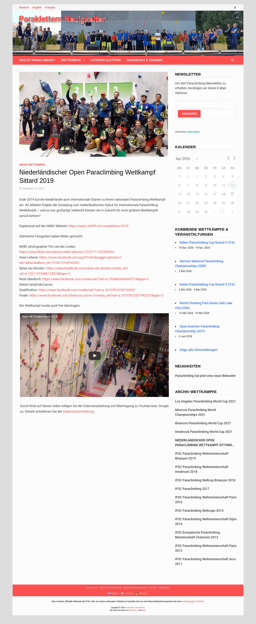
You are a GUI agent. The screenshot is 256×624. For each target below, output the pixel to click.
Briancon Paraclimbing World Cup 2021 (203, 423)
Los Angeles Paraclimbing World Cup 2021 (205, 401)
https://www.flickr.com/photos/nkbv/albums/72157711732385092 (66, 252)
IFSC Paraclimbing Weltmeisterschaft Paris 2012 (205, 548)
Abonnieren (189, 113)
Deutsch (24, 7)
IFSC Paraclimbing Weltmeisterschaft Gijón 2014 (205, 521)
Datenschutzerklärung (78, 411)
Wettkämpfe (71, 60)
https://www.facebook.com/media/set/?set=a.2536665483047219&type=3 (95, 279)
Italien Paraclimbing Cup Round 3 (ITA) (207, 284)
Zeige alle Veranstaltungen (198, 350)
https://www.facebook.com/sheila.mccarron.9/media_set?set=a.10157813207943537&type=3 (96, 295)
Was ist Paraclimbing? (37, 60)
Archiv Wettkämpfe (32, 164)
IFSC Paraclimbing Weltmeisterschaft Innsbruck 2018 (201, 469)
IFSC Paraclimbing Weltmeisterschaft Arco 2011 (205, 561)
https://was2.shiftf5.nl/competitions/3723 (98, 226)
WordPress (134, 610)
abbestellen (193, 131)
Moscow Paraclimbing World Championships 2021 (195, 412)
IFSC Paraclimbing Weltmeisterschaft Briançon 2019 (201, 456)
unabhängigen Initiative (193, 601)
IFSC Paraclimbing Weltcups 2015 (199, 510)
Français (50, 7)
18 (223, 194)
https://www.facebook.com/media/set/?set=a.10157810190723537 (87, 290)
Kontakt (153, 587)
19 (232, 193)
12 (232, 185)
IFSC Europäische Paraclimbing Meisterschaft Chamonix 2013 (197, 535)
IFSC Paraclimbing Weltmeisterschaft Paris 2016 (205, 499)
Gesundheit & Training (145, 60)
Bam (144, 610)
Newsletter (164, 587)
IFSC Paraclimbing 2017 (192, 489)
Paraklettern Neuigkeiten (63, 18)
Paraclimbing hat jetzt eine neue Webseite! (205, 376)
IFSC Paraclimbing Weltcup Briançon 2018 (205, 480)
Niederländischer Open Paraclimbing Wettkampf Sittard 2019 (203, 442)
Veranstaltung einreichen (135, 587)
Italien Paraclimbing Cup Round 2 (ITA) (207, 242)
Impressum (92, 587)
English (37, 7)
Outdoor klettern (105, 60)
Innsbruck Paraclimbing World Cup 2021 (203, 432)
